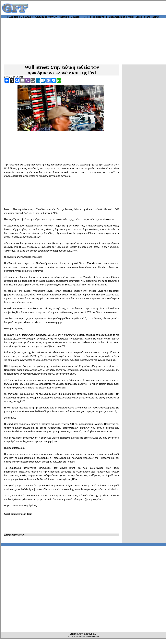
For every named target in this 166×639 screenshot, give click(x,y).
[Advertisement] (97, 8)
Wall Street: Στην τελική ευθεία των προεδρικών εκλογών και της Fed (62, 69)
